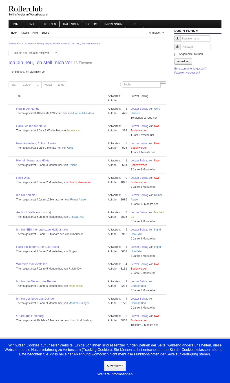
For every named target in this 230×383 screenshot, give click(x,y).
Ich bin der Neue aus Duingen (35, 298)
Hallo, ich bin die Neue (31, 126)
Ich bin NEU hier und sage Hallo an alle (42, 229)
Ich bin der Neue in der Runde (36, 281)
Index (14, 32)
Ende (61, 84)
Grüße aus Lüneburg (30, 316)
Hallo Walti (23, 177)
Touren (50, 24)
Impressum (113, 24)
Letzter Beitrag (139, 108)
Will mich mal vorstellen (31, 264)
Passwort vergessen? (187, 72)
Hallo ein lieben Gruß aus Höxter (37, 246)
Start (14, 84)
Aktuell (25, 32)
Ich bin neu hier (26, 195)
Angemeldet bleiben (191, 54)
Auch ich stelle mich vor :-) (33, 212)
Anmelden (183, 61)
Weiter (48, 84)
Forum (91, 24)
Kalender (71, 24)
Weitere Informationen (115, 374)
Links (32, 24)
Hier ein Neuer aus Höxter (33, 160)
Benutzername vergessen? (190, 68)
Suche (45, 32)
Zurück (27, 84)
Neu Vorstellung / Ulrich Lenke (36, 143)
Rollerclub (26, 8)
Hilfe (35, 32)
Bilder (135, 24)
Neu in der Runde (27, 108)
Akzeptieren (115, 366)
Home (16, 24)
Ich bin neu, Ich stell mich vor (40, 62)
